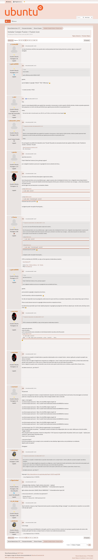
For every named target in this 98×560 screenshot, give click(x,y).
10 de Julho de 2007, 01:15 (32, 98)
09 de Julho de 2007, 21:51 (30, 65)
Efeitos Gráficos (33, 265)
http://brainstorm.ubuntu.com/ (30, 147)
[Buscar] (83, 17)
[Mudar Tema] (24, 1)
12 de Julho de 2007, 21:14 (30, 388)
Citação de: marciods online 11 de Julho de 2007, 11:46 (34, 222)
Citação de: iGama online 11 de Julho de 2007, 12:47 (34, 316)
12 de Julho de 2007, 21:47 (30, 481)
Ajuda (73, 558)
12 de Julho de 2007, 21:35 (30, 451)
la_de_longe (14, 501)
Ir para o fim (10, 40)
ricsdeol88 (14, 44)
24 (34, 40)
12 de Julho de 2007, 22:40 (30, 502)
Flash (27, 265)
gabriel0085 (15, 64)
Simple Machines (19, 557)
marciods (15, 172)
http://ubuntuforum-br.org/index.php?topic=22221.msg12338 (43, 474)
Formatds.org (28, 266)
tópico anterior (76, 36)
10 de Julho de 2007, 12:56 (30, 153)
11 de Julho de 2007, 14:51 (30, 313)
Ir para (68, 544)
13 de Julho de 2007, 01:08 (30, 522)
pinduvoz (15, 450)
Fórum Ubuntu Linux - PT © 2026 (84, 556)
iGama (15, 217)
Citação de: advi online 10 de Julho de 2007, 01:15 (33, 126)
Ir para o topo (11, 537)
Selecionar (28, 188)
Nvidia (41, 265)
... (31, 40)
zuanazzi (15, 387)
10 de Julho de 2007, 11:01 (30, 122)
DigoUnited (14, 480)
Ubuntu (33, 555)
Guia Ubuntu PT (26, 262)
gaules (15, 152)
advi (14, 97)
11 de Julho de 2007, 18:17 (30, 354)
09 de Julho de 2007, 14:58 (30, 45)
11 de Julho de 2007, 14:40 (30, 271)
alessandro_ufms (14, 121)
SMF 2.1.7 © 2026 (9, 557)
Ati (38, 265)
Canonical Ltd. (40, 555)
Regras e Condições (80, 558)
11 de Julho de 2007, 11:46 (30, 173)
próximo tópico (86, 36)
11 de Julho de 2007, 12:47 (30, 218)
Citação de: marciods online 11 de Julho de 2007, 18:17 (34, 455)
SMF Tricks (20, 553)
